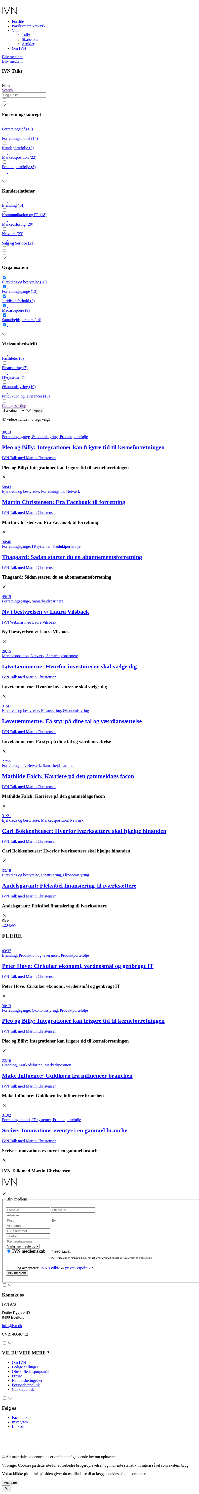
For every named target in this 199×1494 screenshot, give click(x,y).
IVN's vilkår (50, 1268)
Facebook (19, 1417)
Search (7, 90)
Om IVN (19, 48)
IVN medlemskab (29, 1251)
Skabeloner (31, 39)
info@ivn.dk (12, 1326)
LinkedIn (19, 1426)
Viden (16, 30)
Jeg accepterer (23, 1268)
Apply (38, 410)
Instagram (20, 1422)
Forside (18, 21)
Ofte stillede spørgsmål (30, 1371)
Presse (17, 1376)
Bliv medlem (12, 57)
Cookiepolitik (23, 1389)
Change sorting (14, 405)
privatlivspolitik (77, 1268)
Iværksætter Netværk (28, 26)
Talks (26, 35)
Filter (6, 85)
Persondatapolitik (26, 1385)
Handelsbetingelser (27, 1380)
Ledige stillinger (25, 1367)
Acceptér (10, 1483)
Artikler (28, 44)
